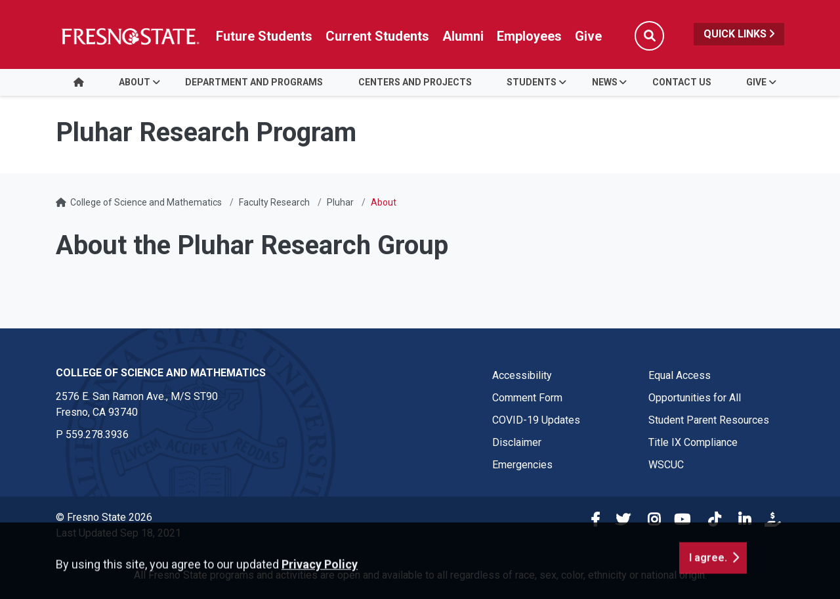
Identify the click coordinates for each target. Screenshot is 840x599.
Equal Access (679, 375)
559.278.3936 (97, 434)
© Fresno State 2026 (104, 517)
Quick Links (739, 34)
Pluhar (340, 202)
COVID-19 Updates (536, 420)
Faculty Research (274, 202)
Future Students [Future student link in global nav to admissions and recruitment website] (264, 36)
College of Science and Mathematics (146, 202)
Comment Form (527, 397)
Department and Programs (254, 82)
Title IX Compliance (693, 442)
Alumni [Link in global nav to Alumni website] (463, 36)
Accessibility (522, 375)
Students (531, 82)
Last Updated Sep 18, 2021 (118, 533)
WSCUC (666, 464)
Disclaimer (516, 442)
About (134, 82)
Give (756, 82)
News (605, 82)
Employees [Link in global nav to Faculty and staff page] (529, 36)
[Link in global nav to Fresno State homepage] (129, 36)
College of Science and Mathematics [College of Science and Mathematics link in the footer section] (161, 372)
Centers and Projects (415, 82)
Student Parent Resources (708, 420)
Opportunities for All (694, 397)
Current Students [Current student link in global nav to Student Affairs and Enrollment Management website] (377, 36)
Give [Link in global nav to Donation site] (588, 36)
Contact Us (681, 82)
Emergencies (522, 464)
